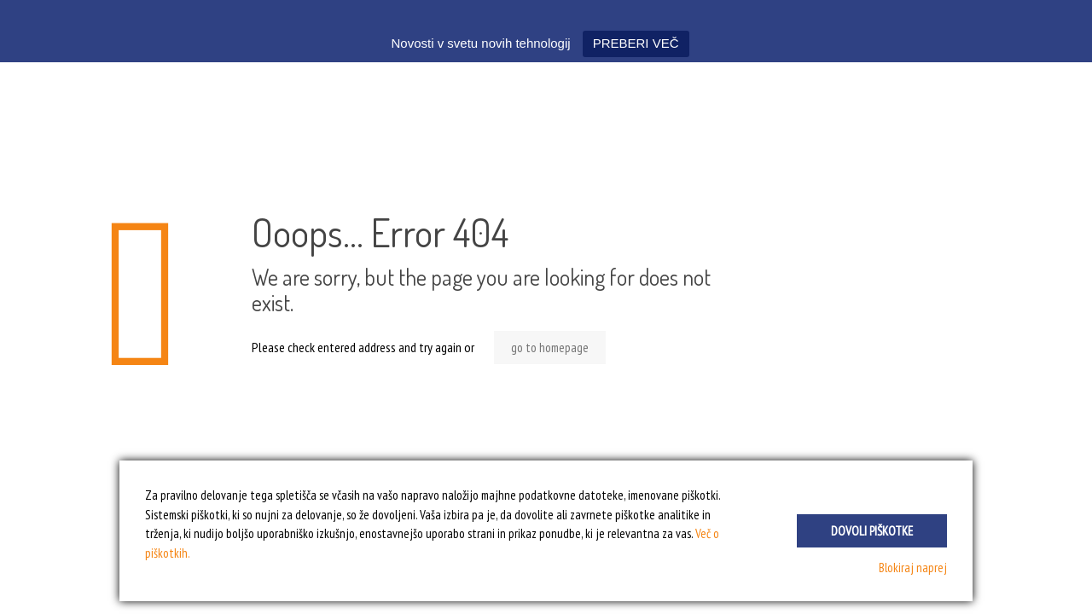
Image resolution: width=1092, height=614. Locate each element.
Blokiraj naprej (913, 567)
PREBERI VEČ (636, 43)
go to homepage (550, 347)
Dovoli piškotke (872, 531)
